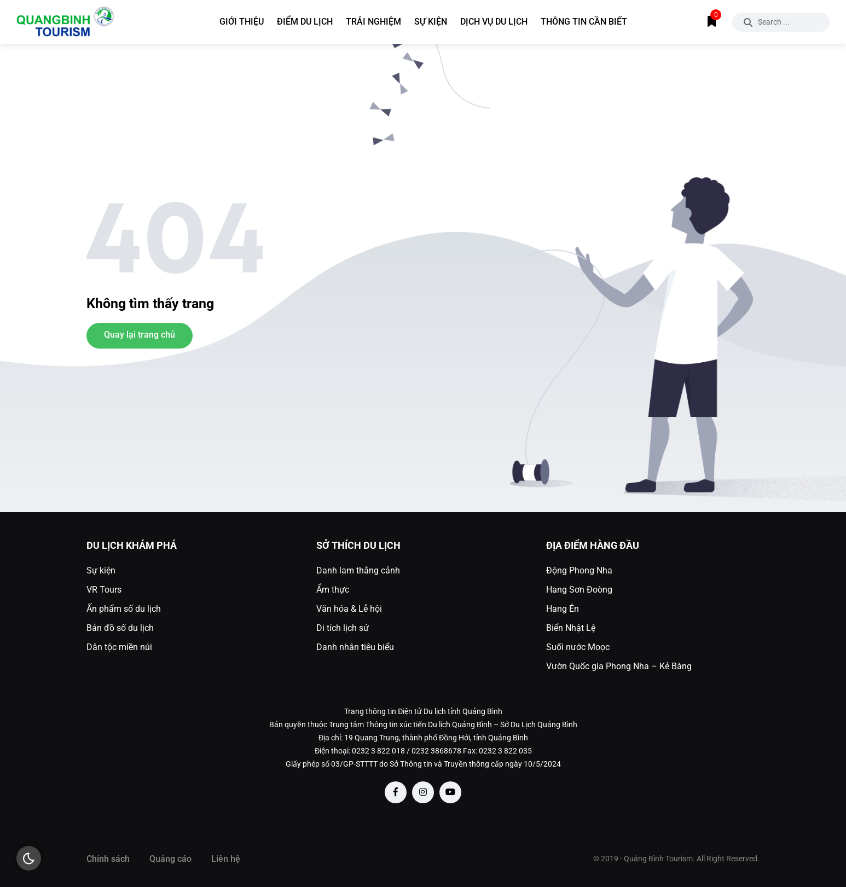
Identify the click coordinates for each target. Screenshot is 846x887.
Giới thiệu (241, 21)
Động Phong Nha (579, 570)
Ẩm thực (332, 589)
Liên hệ (225, 859)
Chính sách (108, 859)
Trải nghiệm (373, 21)
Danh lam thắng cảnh (358, 570)
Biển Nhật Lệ (570, 628)
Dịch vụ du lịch (494, 21)
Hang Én (562, 609)
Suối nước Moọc (578, 647)
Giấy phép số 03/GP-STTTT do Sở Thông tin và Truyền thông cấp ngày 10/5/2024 (423, 764)
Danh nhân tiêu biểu (355, 647)
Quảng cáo (170, 859)
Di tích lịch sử (342, 628)
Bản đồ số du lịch (120, 628)
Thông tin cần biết (584, 21)
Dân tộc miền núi (119, 647)
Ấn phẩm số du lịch (123, 609)
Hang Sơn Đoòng (579, 589)
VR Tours (103, 589)
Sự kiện (430, 21)
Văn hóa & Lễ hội (349, 609)
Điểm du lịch (305, 21)
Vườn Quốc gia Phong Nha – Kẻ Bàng (619, 666)
